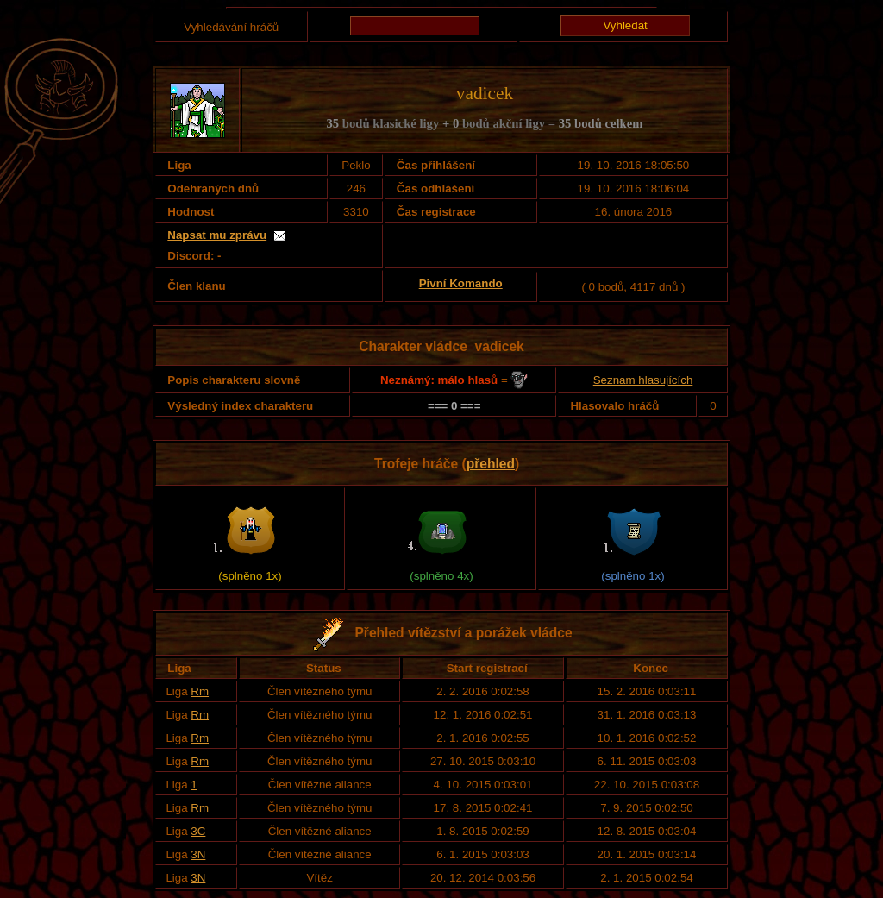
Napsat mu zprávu (216, 235)
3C (198, 831)
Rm (200, 691)
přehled (491, 463)
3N (198, 854)
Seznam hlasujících (643, 380)
